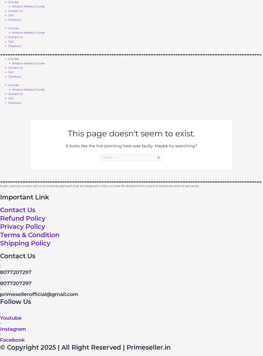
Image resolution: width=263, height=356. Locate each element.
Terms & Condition (30, 235)
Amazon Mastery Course (28, 6)
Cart (11, 15)
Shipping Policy (25, 243)
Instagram (13, 329)
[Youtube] (0, 312)
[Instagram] (0, 323)
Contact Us (15, 11)
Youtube (11, 318)
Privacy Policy (22, 227)
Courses (13, 2)
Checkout (14, 20)
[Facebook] (0, 334)
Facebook (12, 340)
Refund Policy (22, 218)
